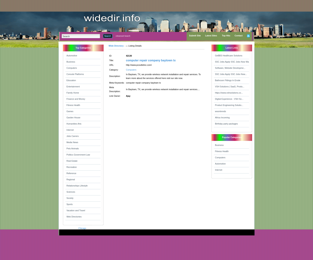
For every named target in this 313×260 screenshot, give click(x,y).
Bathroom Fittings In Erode (227, 80)
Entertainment (73, 86)
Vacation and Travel (75, 210)
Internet (70, 130)
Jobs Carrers (72, 136)
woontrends (220, 111)
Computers (71, 68)
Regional (70, 179)
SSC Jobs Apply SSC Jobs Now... (231, 74)
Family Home (72, 93)
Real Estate (71, 161)
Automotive (71, 55)
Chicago (82, 228)
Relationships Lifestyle (77, 185)
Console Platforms (75, 74)
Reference (71, 173)
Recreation (71, 167)
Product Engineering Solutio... (229, 105)
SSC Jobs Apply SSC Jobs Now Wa (232, 62)
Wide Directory (116, 46)
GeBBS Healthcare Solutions (228, 55)
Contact (239, 35)
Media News (72, 142)
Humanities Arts (73, 124)
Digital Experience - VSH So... (229, 99)
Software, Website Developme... (230, 68)
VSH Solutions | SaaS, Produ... (229, 86)
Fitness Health (73, 105)
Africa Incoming (222, 117)
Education (71, 80)
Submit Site (195, 35)
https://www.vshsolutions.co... (229, 93)
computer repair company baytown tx (151, 60)
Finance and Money (75, 99)
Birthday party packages (226, 124)
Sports (69, 204)
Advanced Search (123, 36)
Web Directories (74, 216)
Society (69, 198)
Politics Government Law (78, 154)
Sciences (70, 192)
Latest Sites (211, 35)
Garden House (73, 117)
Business (70, 62)
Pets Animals (72, 148)
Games (69, 111)
